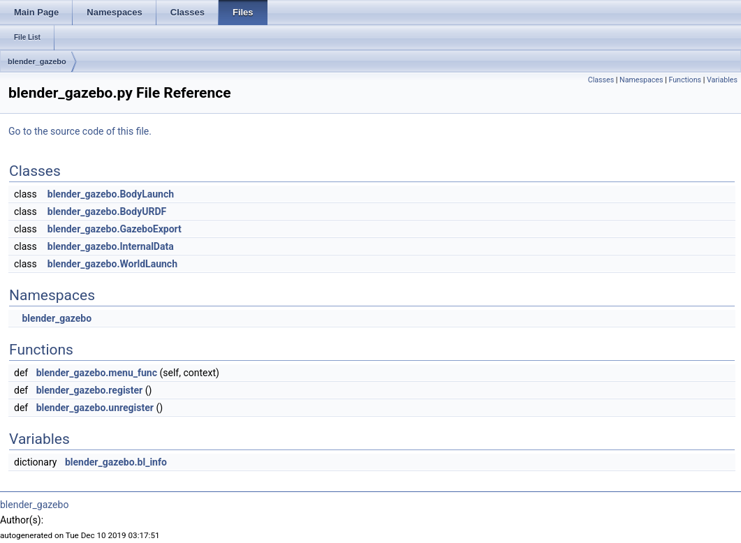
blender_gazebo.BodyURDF (106, 211)
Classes (601, 79)
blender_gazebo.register (89, 390)
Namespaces (641, 79)
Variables (722, 79)
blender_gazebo (37, 61)
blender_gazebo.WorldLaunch (112, 263)
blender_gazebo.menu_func (96, 372)
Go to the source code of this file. (80, 131)
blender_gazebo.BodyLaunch (110, 194)
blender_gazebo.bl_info (116, 462)
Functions (684, 79)
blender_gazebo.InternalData (110, 246)
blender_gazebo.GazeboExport (114, 229)
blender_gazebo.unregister (95, 407)
